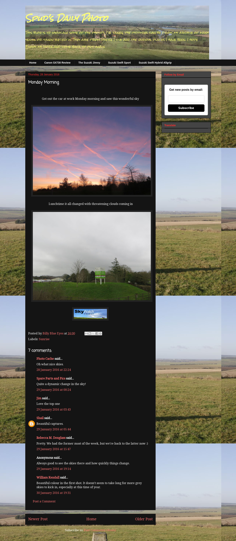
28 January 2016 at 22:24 (54, 370)
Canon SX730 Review (57, 62)
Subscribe (186, 108)
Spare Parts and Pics (51, 378)
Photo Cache (45, 358)
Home (33, 62)
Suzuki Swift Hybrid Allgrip (155, 62)
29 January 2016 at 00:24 (54, 390)
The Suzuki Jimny (89, 62)
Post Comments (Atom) (100, 530)
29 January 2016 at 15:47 (54, 449)
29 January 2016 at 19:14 (54, 469)
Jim (39, 398)
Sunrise (44, 339)
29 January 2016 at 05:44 (54, 429)
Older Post (144, 519)
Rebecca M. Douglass (51, 438)
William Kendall (48, 477)
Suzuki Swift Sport (119, 62)
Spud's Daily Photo (66, 18)
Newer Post (38, 519)
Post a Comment (44, 501)
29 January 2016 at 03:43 (54, 409)
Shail (40, 418)
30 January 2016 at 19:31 (54, 493)
